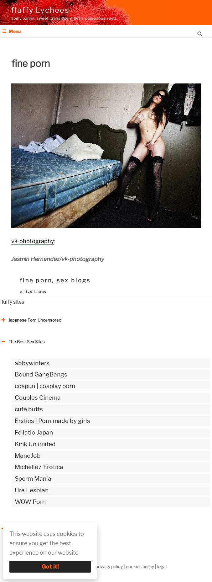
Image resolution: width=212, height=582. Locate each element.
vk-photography (32, 241)
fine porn (36, 280)
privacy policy (109, 566)
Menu (11, 31)
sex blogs (73, 280)
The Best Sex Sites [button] (22, 342)
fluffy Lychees (40, 10)
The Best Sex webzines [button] (26, 529)
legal (162, 566)
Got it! (50, 566)
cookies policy (140, 566)
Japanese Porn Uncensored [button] (30, 320)
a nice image (33, 291)
